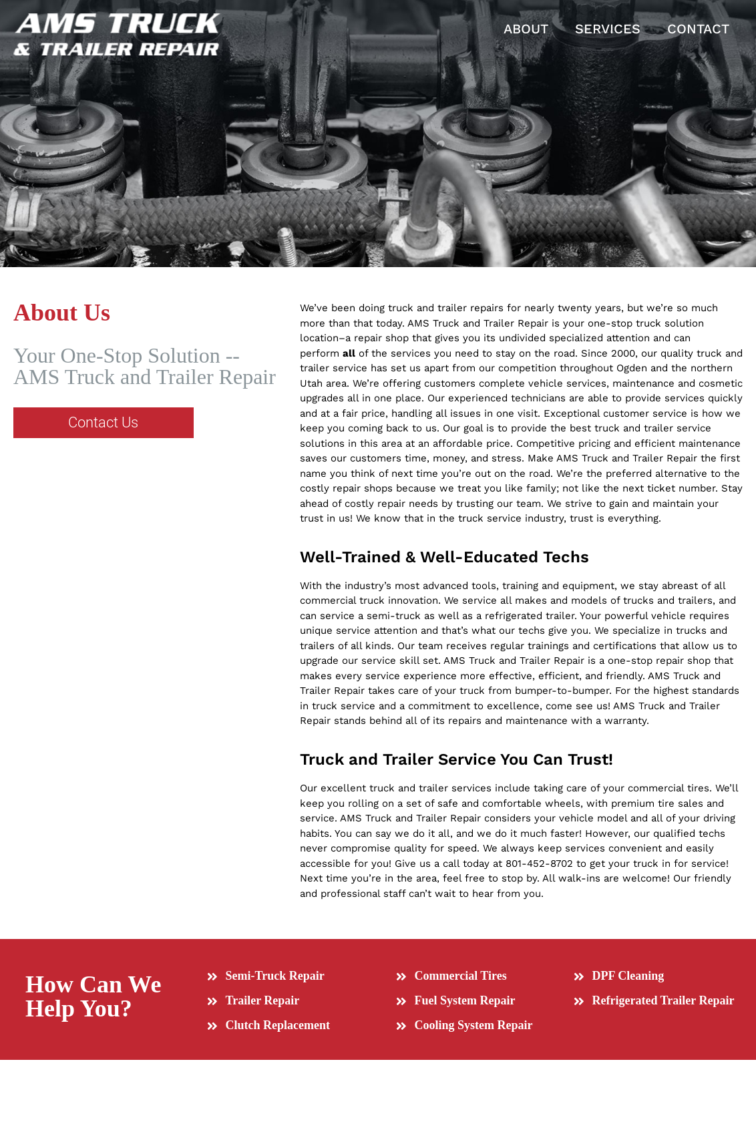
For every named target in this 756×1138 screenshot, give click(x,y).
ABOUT (526, 29)
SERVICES (607, 29)
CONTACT (698, 29)
